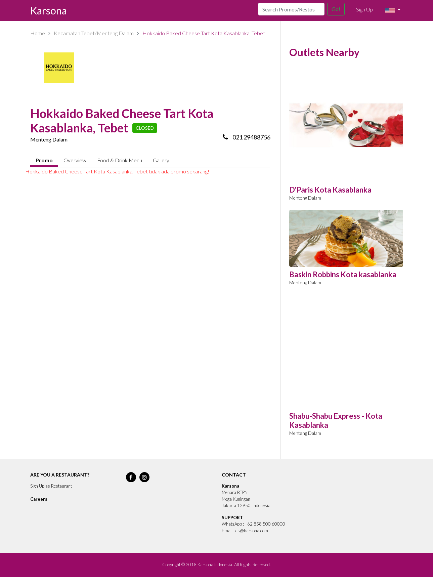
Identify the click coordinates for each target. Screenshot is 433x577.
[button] (392, 10)
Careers (38, 499)
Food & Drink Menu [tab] (119, 160)
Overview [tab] (74, 160)
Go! (336, 9)
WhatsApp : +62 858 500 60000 (253, 524)
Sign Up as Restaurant (51, 486)
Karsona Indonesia (215, 564)
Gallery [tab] (161, 160)
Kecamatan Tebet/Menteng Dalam (94, 33)
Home (37, 33)
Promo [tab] (44, 160)
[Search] (291, 9)
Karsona (48, 10)
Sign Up (364, 9)
